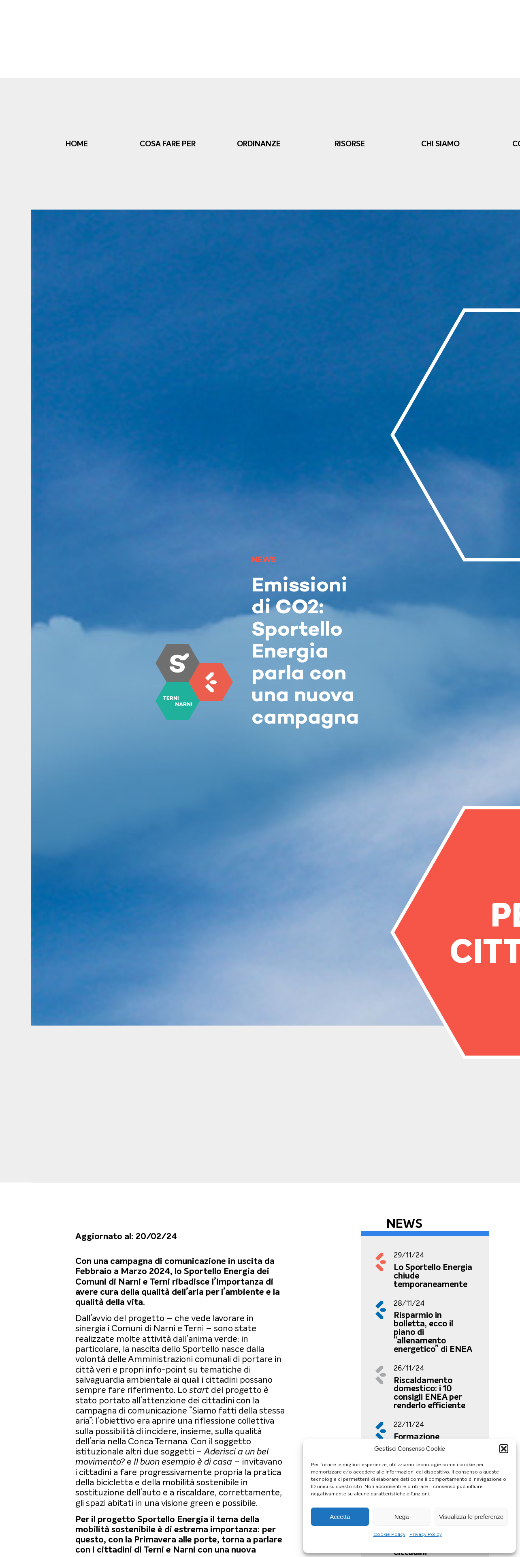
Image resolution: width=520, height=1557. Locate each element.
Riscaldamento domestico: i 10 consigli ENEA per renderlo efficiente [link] (429, 1393)
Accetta (340, 1516)
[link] (194, 682)
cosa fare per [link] (168, 144)
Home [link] (77, 144)
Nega (401, 1516)
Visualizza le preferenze (471, 1516)
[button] (504, 1449)
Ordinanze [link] (259, 144)
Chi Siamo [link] (440, 144)
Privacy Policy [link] (425, 1534)
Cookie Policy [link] (389, 1534)
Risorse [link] (350, 144)
